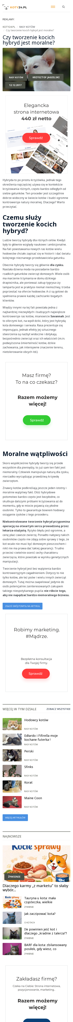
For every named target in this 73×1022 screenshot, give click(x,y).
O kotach (29, 922)
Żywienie (14, 876)
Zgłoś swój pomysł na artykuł (22, 606)
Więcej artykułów (15, 817)
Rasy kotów (16, 77)
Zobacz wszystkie (58, 709)
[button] (63, 4)
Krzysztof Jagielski (46, 77)
